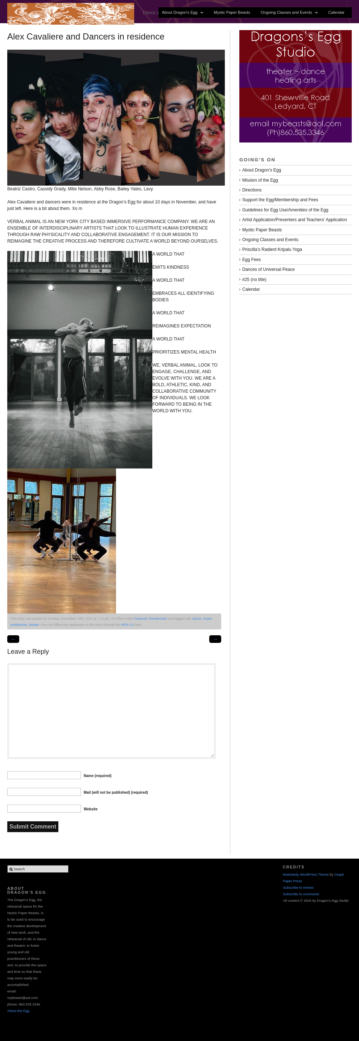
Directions (251, 190)
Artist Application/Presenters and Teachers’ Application (294, 219)
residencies (18, 625)
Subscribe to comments (301, 894)
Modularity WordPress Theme (306, 874)
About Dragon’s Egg (180, 12)
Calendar (336, 12)
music (207, 618)
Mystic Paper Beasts (232, 12)
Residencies (158, 618)
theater (34, 625)
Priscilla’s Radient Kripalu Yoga (272, 249)
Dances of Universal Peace (268, 269)
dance (196, 618)
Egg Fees (251, 259)
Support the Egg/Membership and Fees (280, 199)
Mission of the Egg (260, 180)
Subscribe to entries (298, 887)
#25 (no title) (254, 279)
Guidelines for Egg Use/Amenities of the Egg (285, 209)
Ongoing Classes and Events (287, 12)
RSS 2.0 (127, 625)
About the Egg (18, 1011)
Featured (140, 618)
